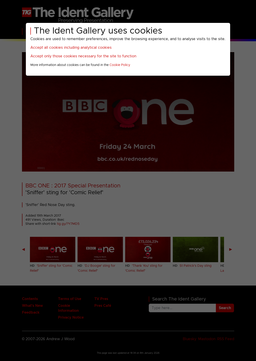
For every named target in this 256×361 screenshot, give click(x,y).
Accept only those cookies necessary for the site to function (83, 56)
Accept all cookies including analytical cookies (71, 47)
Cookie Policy (120, 65)
